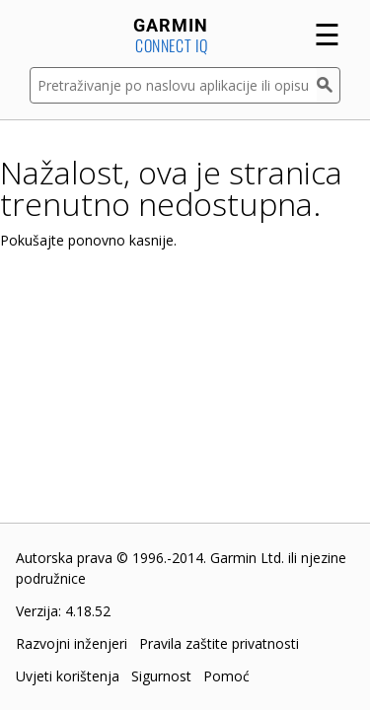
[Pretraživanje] (328, 85)
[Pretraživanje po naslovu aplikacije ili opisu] (173, 85)
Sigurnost (161, 676)
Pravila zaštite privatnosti (219, 643)
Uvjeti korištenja (67, 676)
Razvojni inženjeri (71, 643)
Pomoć (226, 676)
